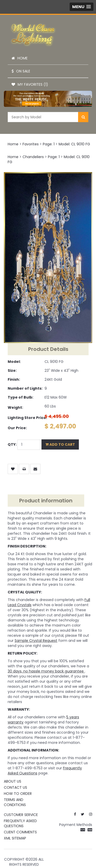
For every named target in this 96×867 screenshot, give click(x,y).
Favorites (31, 144)
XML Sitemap (15, 838)
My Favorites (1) (30, 84)
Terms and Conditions (15, 802)
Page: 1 (49, 144)
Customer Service (21, 814)
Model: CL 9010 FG (74, 144)
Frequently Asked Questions (20, 823)
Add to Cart (60, 444)
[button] (81, 7)
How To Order (18, 793)
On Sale (21, 71)
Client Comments (20, 832)
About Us (12, 781)
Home (20, 58)
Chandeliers (33, 156)
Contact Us (15, 787)
